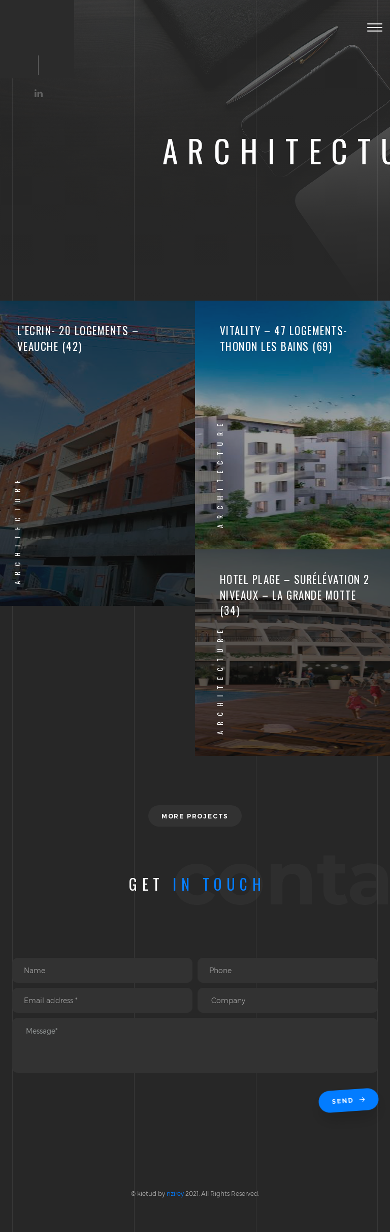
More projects (195, 816)
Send (349, 1101)
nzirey (175, 1193)
